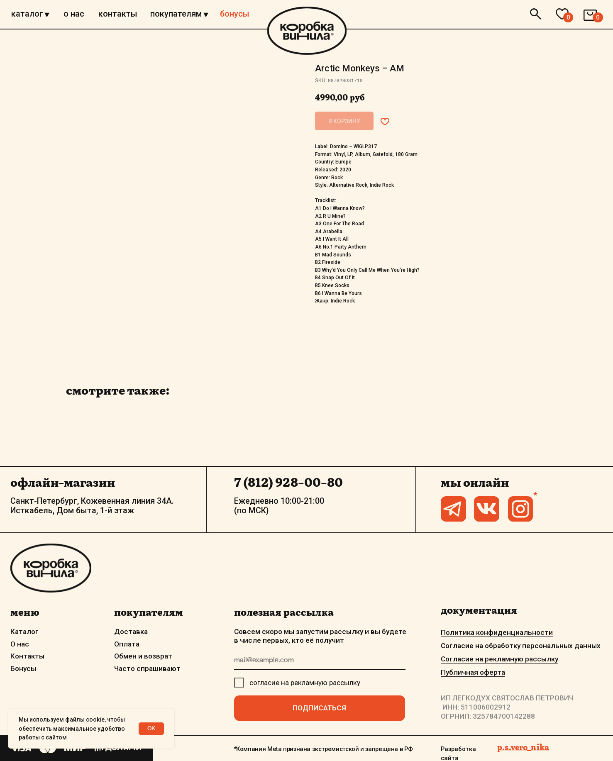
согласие (264, 682)
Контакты (27, 656)
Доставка (131, 631)
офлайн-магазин (62, 482)
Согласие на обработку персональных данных (521, 645)
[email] (320, 661)
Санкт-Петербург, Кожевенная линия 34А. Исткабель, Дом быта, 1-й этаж (92, 505)
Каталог (24, 631)
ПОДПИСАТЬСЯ (319, 708)
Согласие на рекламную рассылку (499, 659)
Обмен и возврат (143, 656)
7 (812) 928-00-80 (288, 482)
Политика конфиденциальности (497, 632)
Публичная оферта (473, 672)
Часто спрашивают (147, 668)
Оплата (126, 644)
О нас (19, 644)
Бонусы (23, 668)
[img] (307, 31)
